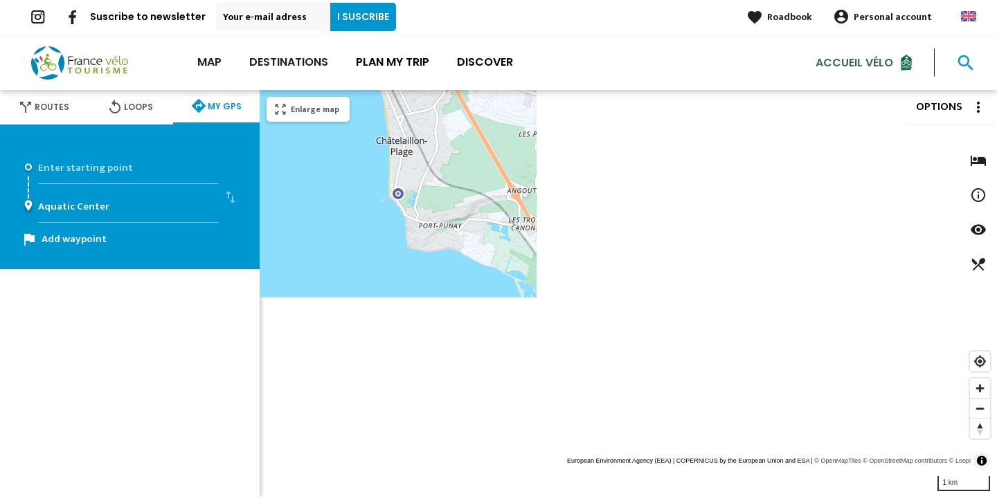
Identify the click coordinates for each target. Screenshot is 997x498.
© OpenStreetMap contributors (905, 460)
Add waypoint (74, 239)
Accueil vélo (854, 62)
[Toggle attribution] (981, 460)
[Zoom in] (980, 388)
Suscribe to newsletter (148, 17)
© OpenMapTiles (837, 460)
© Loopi (960, 460)
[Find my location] (980, 361)
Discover (485, 62)
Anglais (968, 16)
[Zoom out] (980, 408)
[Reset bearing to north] (980, 428)
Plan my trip (392, 62)
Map (209, 62)
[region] (628, 294)
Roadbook (789, 17)
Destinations (288, 62)
